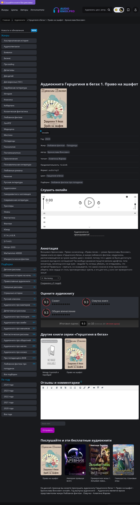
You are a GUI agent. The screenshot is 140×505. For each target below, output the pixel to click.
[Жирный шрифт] (43, 377)
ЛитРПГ (7, 123)
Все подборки (10, 374)
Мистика (8, 135)
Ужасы (7, 211)
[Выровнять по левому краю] (57, 377)
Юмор (7, 229)
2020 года (8, 408)
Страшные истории (13, 293)
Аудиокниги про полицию (16, 316)
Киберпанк (9, 105)
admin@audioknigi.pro (126, 497)
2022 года (8, 396)
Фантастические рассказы (16, 334)
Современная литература (16, 200)
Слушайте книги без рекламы (17, 2)
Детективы (9, 70)
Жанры (5, 9)
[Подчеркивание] (51, 377)
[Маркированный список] (71, 377)
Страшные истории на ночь (17, 275)
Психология (9, 147)
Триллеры (9, 206)
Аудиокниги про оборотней (17, 340)
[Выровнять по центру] (61, 377)
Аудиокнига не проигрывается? (81, 233)
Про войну (9, 64)
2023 (47, 139)
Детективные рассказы (15, 310)
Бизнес (7, 58)
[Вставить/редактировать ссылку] (84, 377)
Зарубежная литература (15, 87)
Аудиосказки (10, 188)
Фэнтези (8, 223)
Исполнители (37, 9)
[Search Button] (109, 9)
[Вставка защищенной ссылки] (88, 377)
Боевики (8, 52)
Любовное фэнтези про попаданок (15, 366)
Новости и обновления (12, 30)
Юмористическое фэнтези (16, 259)
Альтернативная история (16, 40)
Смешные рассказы (13, 287)
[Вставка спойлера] (98, 377)
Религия (8, 176)
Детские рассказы (12, 269)
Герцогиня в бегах (55, 175)
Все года (8, 414)
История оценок (112, 313)
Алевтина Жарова (57, 158)
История (8, 93)
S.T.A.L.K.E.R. (9, 235)
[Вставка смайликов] (80, 377)
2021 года (8, 402)
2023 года (8, 390)
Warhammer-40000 (13, 253)
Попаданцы (9, 141)
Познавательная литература (17, 164)
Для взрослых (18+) (13, 82)
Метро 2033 (9, 247)
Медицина (9, 129)
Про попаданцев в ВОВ (15, 358)
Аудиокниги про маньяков (17, 328)
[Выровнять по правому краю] (65, 377)
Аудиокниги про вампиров (17, 304)
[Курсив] (47, 377)
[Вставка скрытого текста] (102, 377)
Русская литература (13, 182)
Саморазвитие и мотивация (17, 194)
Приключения (11, 158)
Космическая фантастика (16, 111)
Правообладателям (30, 497)
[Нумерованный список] (75, 377)
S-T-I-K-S (7, 241)
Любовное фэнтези (13, 117)
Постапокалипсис (12, 152)
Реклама (46, 497)
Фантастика (9, 217)
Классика (8, 99)
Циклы (14, 9)
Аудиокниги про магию (15, 346)
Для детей (8, 76)
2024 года (8, 384)
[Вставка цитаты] (94, 377)
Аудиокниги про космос (15, 352)
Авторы (24, 9)
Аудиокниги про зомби (15, 322)
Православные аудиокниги (17, 281)
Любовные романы (13, 170)
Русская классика (12, 299)
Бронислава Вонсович (58, 152)
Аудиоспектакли (12, 46)
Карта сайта (59, 497)
